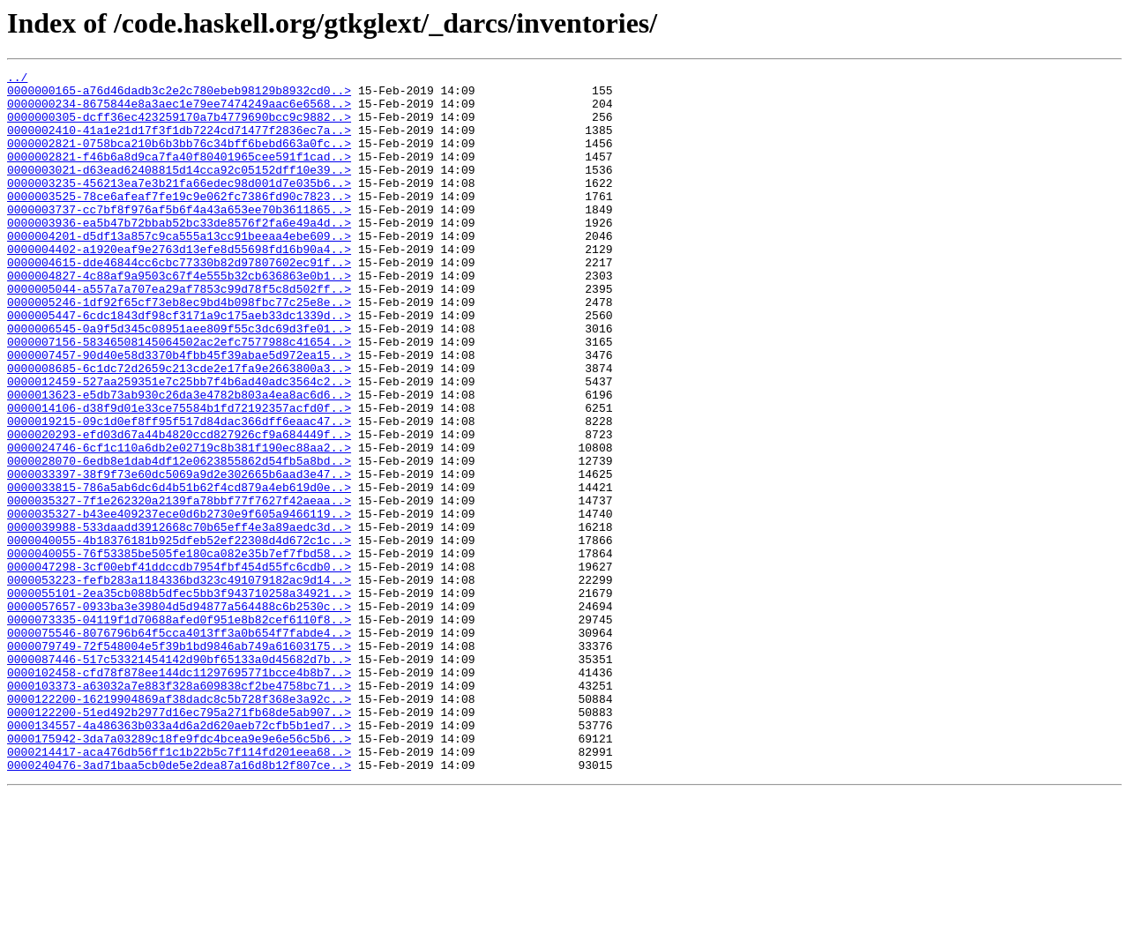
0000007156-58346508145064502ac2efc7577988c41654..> (179, 397)
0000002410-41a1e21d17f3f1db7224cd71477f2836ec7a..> (179, 143)
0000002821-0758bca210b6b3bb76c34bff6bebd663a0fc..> (179, 159)
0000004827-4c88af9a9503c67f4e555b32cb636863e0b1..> (179, 317)
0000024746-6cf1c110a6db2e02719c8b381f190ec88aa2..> (179, 524)
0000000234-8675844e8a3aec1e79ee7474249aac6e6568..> (179, 111)
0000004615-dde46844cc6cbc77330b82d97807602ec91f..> (179, 302)
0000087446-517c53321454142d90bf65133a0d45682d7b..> (179, 778)
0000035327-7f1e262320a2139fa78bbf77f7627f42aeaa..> (179, 587)
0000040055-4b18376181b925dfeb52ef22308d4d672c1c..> (179, 635)
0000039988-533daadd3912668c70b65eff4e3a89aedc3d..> (179, 619)
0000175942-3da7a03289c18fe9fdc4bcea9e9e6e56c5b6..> (179, 873)
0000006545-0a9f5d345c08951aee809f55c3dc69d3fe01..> (179, 381)
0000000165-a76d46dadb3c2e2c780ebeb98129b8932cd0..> (179, 95)
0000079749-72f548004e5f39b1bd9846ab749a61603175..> (179, 762)
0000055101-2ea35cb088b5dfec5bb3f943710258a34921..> (179, 698)
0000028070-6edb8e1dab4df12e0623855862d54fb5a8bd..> (179, 540)
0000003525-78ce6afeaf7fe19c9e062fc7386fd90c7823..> (179, 222)
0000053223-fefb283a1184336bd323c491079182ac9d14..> (179, 682)
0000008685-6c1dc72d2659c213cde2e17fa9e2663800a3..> (179, 429)
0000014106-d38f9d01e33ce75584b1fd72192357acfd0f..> (179, 476)
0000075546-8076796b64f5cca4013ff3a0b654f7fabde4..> (179, 746)
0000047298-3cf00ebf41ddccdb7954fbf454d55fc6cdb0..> (179, 667)
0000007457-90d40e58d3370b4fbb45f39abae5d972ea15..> (179, 413)
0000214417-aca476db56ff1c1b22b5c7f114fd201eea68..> (179, 889)
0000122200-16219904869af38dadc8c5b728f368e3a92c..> (179, 825)
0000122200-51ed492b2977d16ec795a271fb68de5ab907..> (179, 841)
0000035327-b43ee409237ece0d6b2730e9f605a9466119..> (179, 603)
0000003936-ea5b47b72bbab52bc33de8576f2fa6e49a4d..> (179, 254)
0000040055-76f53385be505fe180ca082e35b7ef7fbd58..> (179, 651)
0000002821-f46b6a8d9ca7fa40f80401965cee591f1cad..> (179, 175)
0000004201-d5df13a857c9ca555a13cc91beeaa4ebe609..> (179, 270)
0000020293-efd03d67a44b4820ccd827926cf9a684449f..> (179, 508)
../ (17, 79)
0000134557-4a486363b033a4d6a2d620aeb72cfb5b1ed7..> (179, 857)
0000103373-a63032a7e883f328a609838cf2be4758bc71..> (179, 809)
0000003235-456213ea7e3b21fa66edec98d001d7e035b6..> (179, 206)
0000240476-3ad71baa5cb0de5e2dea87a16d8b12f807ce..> (179, 905)
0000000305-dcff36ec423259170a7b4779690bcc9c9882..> (179, 127)
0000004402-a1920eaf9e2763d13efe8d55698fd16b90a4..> (179, 286)
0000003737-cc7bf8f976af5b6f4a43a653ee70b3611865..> (179, 238)
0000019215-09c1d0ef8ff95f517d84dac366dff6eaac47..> (179, 492)
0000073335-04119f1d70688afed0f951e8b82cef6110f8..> (179, 730)
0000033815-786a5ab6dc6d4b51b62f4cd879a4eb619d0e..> (179, 571)
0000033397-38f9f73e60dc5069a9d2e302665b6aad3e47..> (179, 556)
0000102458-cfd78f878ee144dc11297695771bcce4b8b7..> (179, 794)
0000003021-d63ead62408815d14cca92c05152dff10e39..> (179, 190)
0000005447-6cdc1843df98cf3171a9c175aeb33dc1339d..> (179, 365)
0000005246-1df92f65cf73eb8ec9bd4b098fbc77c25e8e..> (179, 349)
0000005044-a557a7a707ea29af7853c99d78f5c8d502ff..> (179, 333)
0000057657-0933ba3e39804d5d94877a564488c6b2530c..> (179, 714)
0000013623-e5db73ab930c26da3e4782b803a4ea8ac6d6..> (179, 460)
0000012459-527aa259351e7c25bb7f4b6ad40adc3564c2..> (179, 444)
